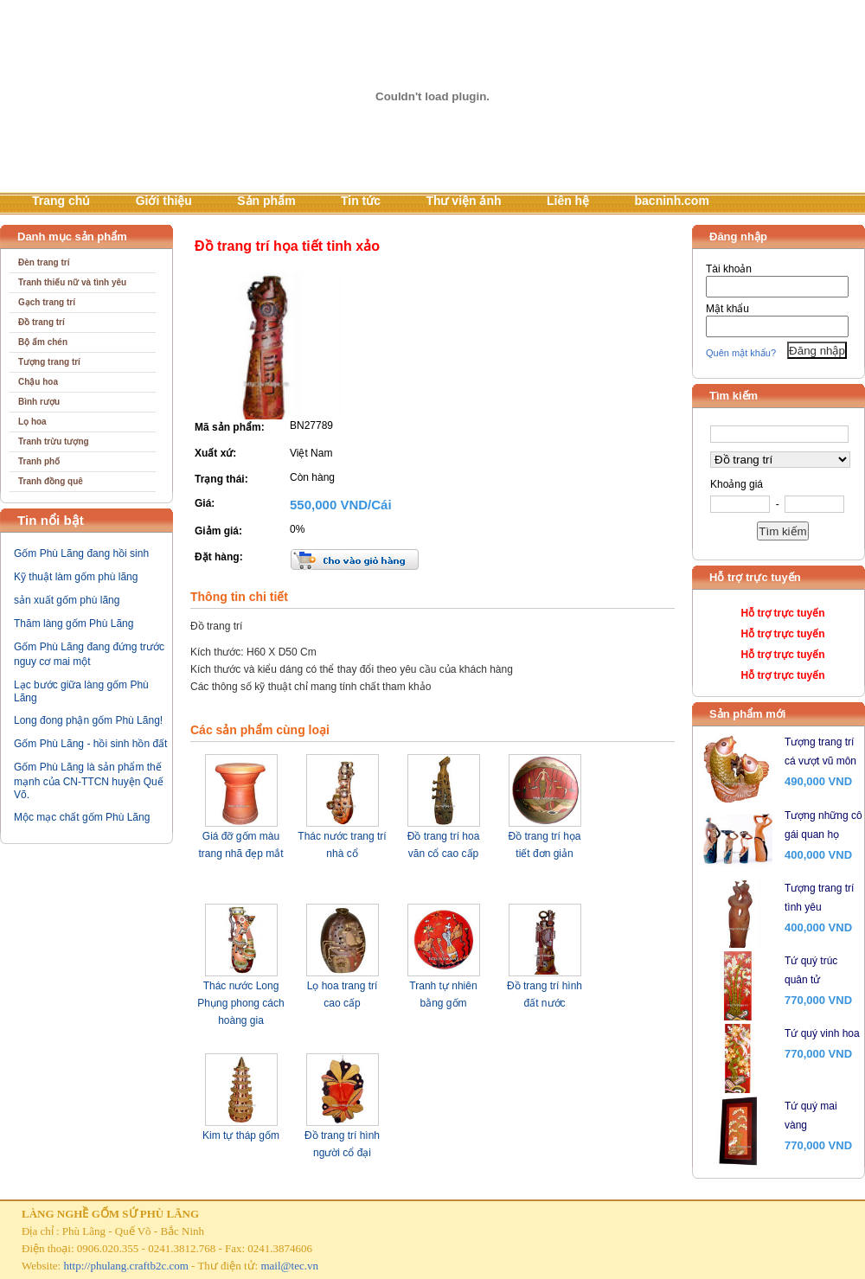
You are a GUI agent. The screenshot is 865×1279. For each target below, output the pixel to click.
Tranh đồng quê (50, 481)
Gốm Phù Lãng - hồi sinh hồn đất (90, 744)
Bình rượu (39, 401)
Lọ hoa (32, 421)
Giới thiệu (164, 201)
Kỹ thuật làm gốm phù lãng (76, 577)
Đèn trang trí (43, 262)
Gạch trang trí (46, 302)
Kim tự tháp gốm (240, 1135)
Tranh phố (39, 461)
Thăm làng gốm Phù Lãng (73, 623)
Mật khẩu (727, 309)
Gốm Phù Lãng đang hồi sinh (81, 553)
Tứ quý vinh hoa (822, 1033)
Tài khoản (729, 269)
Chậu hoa (38, 382)
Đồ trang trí (41, 322)
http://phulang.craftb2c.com (125, 1265)
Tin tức (361, 201)
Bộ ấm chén (42, 342)
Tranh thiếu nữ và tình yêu (72, 282)
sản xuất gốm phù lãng (66, 600)
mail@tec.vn (288, 1265)
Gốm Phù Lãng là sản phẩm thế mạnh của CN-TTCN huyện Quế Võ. (88, 781)
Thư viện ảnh (463, 201)
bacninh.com (672, 201)
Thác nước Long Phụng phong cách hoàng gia (240, 1003)
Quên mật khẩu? (741, 353)
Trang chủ (61, 201)
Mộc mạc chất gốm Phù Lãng (82, 817)
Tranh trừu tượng (53, 441)
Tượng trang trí (49, 362)
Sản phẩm (266, 201)
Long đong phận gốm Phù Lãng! (88, 720)
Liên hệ (568, 201)
